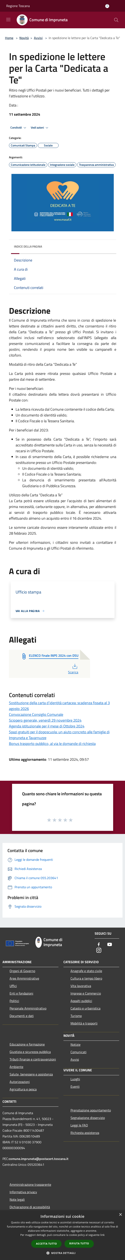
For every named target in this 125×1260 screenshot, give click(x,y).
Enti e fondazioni (21, 993)
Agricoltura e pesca (23, 1089)
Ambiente (16, 1066)
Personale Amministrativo (28, 1008)
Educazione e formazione (27, 1044)
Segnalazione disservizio (88, 1117)
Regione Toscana (18, 5)
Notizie (75, 1044)
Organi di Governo (22, 970)
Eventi (75, 1086)
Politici (14, 1000)
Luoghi (75, 1079)
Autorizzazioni (20, 1081)
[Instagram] (99, 950)
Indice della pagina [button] (28, 246)
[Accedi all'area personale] (107, 6)
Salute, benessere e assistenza (31, 1074)
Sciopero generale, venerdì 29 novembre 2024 (45, 720)
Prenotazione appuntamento (91, 1110)
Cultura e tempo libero (86, 978)
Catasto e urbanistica (85, 1008)
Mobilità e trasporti (84, 1023)
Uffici (13, 985)
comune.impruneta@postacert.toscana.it (38, 1158)
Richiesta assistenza (85, 1132)
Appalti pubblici (81, 1000)
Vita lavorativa (81, 985)
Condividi (18, 127)
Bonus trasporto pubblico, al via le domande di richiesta (52, 743)
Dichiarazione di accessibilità (30, 1206)
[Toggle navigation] (8, 19)
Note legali (17, 1199)
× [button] (120, 1214)
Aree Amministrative (24, 978)
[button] (63, 1253)
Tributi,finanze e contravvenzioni (33, 1059)
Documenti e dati (22, 1015)
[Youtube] (109, 944)
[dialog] (62, 1235)
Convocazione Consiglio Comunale (36, 714)
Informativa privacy (23, 1191)
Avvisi (38, 37)
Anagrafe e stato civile (86, 970)
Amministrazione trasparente (30, 1184)
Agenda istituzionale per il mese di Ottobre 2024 (46, 726)
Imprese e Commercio (86, 993)
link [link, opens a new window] (102, 1235)
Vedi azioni (40, 127)
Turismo (76, 1015)
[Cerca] (116, 19)
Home (9, 37)
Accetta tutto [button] (46, 1243)
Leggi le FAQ (79, 1125)
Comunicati (79, 1051)
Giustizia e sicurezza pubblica (30, 1051)
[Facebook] (99, 944)
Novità (24, 37)
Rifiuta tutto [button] (79, 1243)
